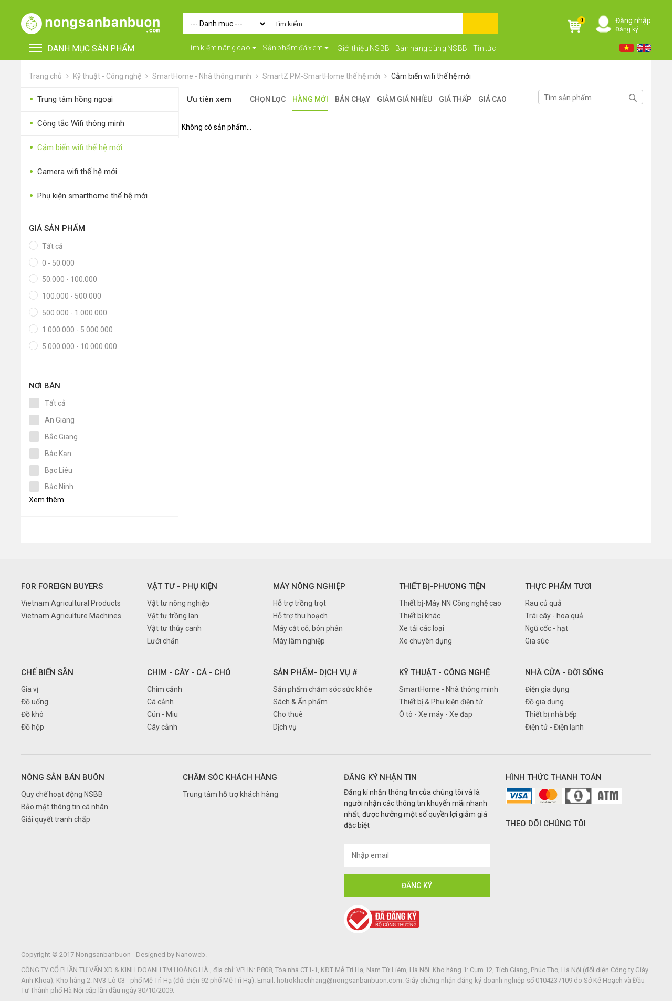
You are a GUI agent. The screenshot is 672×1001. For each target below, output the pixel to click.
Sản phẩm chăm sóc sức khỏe (322, 689)
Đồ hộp (32, 727)
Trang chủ (45, 76)
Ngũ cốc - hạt (546, 628)
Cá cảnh (160, 702)
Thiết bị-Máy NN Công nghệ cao (450, 603)
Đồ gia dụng (544, 702)
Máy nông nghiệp (309, 586)
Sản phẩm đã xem (295, 48)
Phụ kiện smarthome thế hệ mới (88, 196)
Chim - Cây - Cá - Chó (189, 672)
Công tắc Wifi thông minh (76, 124)
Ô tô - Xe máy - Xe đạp (435, 714)
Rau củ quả (543, 603)
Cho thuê (288, 714)
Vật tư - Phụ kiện (182, 586)
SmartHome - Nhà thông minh (201, 76)
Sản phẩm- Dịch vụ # (315, 672)
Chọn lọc (268, 99)
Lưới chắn (163, 641)
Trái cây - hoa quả (554, 616)
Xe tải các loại (421, 628)
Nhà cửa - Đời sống (564, 672)
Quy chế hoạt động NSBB (62, 794)
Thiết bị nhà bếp (551, 714)
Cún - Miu (162, 714)
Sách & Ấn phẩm (300, 702)
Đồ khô (32, 714)
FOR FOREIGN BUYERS (62, 586)
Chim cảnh (164, 689)
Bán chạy (352, 99)
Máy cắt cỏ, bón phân (308, 628)
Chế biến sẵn (47, 672)
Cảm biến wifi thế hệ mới (431, 76)
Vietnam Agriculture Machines (71, 616)
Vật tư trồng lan (172, 616)
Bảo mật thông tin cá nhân (64, 807)
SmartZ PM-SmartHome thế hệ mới (321, 76)
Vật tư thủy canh (174, 628)
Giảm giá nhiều (404, 99)
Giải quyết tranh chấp (55, 819)
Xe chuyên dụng (425, 641)
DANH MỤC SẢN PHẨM (81, 49)
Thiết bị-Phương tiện (442, 586)
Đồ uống (34, 702)
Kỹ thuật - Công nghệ (107, 76)
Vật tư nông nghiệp (178, 603)
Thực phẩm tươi (558, 586)
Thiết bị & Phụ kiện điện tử (441, 702)
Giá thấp (455, 99)
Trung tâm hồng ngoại (71, 99)
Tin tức (485, 48)
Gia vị (29, 689)
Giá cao (492, 99)
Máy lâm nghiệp (299, 641)
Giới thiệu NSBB (363, 48)
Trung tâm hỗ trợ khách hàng (230, 794)
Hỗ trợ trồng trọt (299, 603)
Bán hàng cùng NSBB (431, 48)
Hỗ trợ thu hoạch (300, 616)
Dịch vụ (285, 727)
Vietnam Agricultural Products (71, 603)
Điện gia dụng (547, 689)
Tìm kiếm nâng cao (221, 48)
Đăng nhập (633, 20)
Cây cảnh (162, 727)
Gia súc (537, 641)
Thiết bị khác (419, 616)
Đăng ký (626, 29)
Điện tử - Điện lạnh (554, 727)
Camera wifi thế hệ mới (73, 172)
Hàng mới (310, 99)
